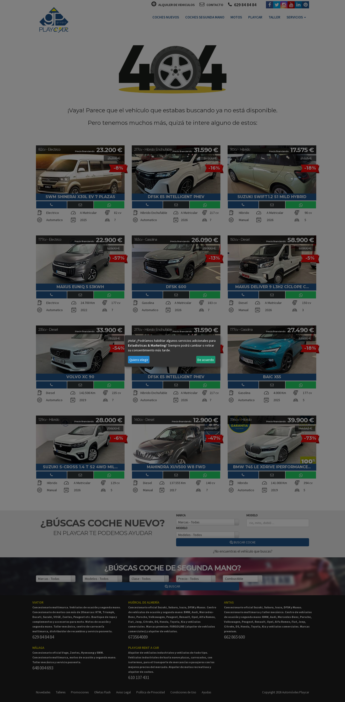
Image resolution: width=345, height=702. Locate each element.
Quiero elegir (138, 360)
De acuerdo (205, 360)
